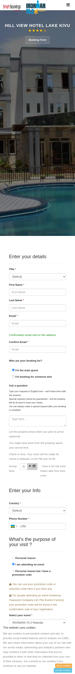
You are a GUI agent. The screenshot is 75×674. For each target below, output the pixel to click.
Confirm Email (18, 342)
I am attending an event (28, 564)
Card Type (13, 606)
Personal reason (24, 558)
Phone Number (19, 518)
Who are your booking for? (25, 360)
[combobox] (13, 526)
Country (15, 503)
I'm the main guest (25, 370)
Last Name (16, 300)
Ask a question (18, 385)
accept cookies (63, 670)
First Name (16, 284)
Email (13, 315)
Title (12, 269)
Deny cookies (63, 665)
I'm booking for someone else (32, 376)
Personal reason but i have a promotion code (31, 572)
